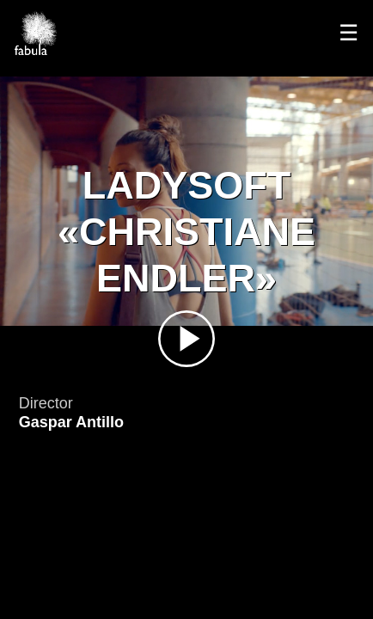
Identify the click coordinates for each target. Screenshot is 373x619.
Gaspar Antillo (71, 422)
